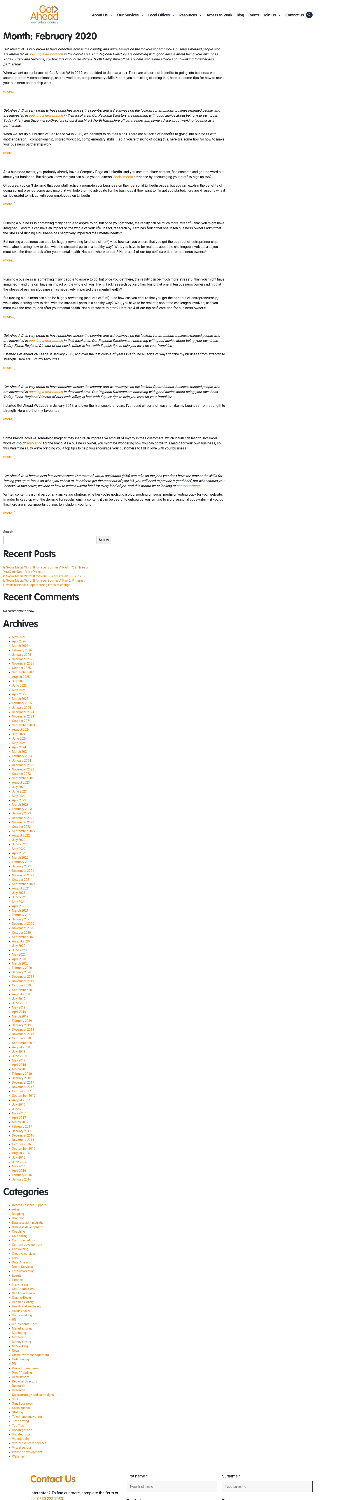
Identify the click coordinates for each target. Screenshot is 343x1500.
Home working (22, 1315)
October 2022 (21, 826)
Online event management (30, 1355)
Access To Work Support (29, 1205)
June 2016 (19, 1162)
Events (253, 15)
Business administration (28, 1222)
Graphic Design (22, 1297)
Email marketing (23, 1271)
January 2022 (21, 866)
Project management (27, 1368)
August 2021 (21, 888)
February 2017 (22, 1126)
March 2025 (20, 698)
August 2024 (21, 729)
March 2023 (20, 804)
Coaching (18, 1231)
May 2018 (19, 1060)
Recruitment (20, 1377)
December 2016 (23, 1135)
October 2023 (21, 773)
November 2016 (23, 1140)
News (16, 1350)
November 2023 (23, 769)
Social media (21, 1408)
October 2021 (21, 879)
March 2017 (20, 1122)
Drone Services (22, 1266)
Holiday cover (21, 1311)
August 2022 (21, 835)
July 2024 (18, 734)
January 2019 (21, 1025)
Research (18, 1386)
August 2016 (21, 1153)
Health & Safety (23, 1302)
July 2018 (18, 1051)
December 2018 (23, 1029)
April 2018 (19, 1065)
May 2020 (19, 954)
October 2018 (21, 1038)
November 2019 (23, 981)
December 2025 (23, 659)
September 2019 (23, 990)
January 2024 (21, 760)
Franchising (20, 1284)
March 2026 (20, 645)
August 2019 (21, 994)
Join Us (272, 15)
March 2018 (20, 1069)
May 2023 (19, 796)
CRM (15, 1258)
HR (14, 1319)
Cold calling (20, 1236)
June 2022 (19, 844)
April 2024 (19, 747)
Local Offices (161, 15)
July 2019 (18, 998)
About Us (102, 15)
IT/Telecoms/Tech (25, 1324)
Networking (20, 1346)
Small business (22, 1403)
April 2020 (19, 959)
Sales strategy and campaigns (33, 1394)
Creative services (24, 1253)
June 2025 (19, 685)
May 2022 (19, 849)
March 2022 (20, 857)
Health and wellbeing (26, 1306)
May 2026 (19, 637)
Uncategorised (22, 1430)
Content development (27, 1244)
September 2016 (23, 1148)
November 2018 (23, 1034)
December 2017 (23, 1082)
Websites (18, 1456)
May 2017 (19, 1113)
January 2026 (21, 654)
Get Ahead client (23, 1289)
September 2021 (23, 884)
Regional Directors (24, 1381)
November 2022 (23, 822)
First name (137, 1476)
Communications (24, 1240)
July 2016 (18, 1157)
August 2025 (21, 677)
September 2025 (23, 672)
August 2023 (21, 782)
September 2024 (23, 725)
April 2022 (19, 853)
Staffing (17, 1412)
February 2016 (22, 1175)
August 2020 (21, 941)
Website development (27, 1452)
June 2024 (19, 738)
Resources (190, 15)
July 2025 (18, 681)
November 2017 (23, 1087)
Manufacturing (22, 1328)
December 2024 (23, 712)
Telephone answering (27, 1416)
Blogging (18, 1214)
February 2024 (22, 756)
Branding (18, 1218)
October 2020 (21, 932)
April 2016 (19, 1170)
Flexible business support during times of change (36, 585)
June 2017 (19, 1109)
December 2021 (23, 870)
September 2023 (23, 778)
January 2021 (21, 919)
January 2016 (21, 1179)
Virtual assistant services (29, 1443)
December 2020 (23, 923)
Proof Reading (22, 1372)
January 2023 (21, 813)
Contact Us (294, 15)
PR (14, 1363)
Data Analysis (21, 1262)
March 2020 (20, 963)
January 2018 (21, 1078)
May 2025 (19, 690)
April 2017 (19, 1117)
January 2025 (21, 707)
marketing (34, 443)
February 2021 (22, 915)
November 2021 (23, 875)
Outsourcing (20, 1359)
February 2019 (22, 1021)
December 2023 (23, 765)
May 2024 (19, 743)
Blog (240, 15)
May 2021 (19, 902)
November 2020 (23, 928)
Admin (16, 1209)
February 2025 (22, 703)
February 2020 (22, 968)
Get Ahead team (23, 1293)
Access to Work (219, 15)
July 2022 (18, 840)
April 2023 (19, 800)
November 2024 (23, 716)
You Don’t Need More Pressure (24, 572)
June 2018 (19, 1056)
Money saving (21, 1342)
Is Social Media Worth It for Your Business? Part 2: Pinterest (44, 580)
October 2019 (21, 985)
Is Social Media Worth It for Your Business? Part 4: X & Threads (46, 567)
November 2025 (23, 663)
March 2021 (20, 910)
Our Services (130, 15)
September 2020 (23, 937)
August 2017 (21, 1100)
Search (8, 531)
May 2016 (19, 1166)
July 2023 (18, 787)
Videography (21, 1438)
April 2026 (19, 641)
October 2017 (21, 1091)
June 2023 (19, 791)
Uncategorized (22, 1434)
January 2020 (21, 972)
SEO (15, 1399)
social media (123, 177)
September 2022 (23, 831)
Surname (231, 1476)
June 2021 (19, 897)
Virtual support (22, 1447)
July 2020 (18, 945)
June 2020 (19, 950)
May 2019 (19, 1007)
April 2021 (19, 906)
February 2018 (22, 1073)
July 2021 (18, 893)
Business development (28, 1227)
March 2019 (20, 1016)
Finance (17, 1280)
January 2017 (21, 1131)
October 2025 (21, 668)
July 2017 (18, 1104)
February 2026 (22, 650)
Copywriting (20, 1249)
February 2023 (22, 809)
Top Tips (18, 1425)
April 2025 (19, 694)
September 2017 (23, 1095)
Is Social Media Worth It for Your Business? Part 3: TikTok (42, 576)
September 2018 (23, 1043)
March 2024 (20, 751)
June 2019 (19, 1003)
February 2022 (22, 862)
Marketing (19, 1333)
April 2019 (19, 1012)
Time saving (20, 1421)
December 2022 (23, 818)
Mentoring (19, 1337)
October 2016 (21, 1144)
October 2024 (21, 721)
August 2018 (21, 1047)
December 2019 (23, 976)
